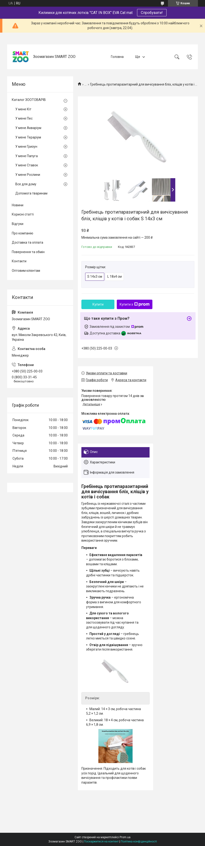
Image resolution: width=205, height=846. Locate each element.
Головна (117, 57)
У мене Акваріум (28, 128)
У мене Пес (24, 118)
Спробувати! (152, 12)
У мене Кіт (23, 109)
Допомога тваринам (31, 193)
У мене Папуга (26, 156)
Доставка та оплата (27, 242)
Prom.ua (125, 837)
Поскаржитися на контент (101, 841)
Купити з (135, 304)
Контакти (19, 261)
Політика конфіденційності (139, 841)
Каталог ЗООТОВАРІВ (29, 100)
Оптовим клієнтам (26, 270)
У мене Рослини (27, 175)
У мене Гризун (26, 146)
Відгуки (17, 224)
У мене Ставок (26, 165)
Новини (17, 205)
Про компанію (22, 233)
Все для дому (25, 184)
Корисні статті (23, 214)
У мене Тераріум (28, 137)
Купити (98, 304)
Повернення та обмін (28, 252)
